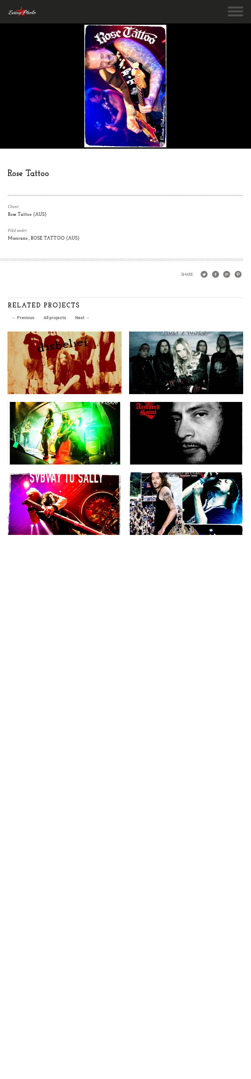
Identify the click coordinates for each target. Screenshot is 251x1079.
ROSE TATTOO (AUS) (55, 238)
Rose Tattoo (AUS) (27, 214)
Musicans (18, 238)
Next (82, 317)
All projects (54, 317)
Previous (23, 317)
